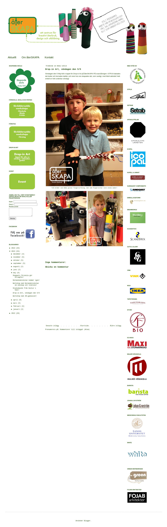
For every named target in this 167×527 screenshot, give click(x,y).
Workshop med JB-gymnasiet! (25, 298)
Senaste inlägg (52, 326)
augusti (17, 268)
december (17, 255)
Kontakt (49, 57)
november (17, 259)
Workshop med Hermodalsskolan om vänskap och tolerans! (26, 286)
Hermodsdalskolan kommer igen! (26, 282)
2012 (13, 315)
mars (15, 305)
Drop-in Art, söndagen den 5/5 (26, 294)
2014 (13, 250)
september (17, 265)
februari (17, 308)
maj (15, 274)
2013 (13, 253)
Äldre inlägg (115, 326)
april (16, 301)
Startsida (84, 326)
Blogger (87, 521)
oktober (17, 262)
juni (15, 271)
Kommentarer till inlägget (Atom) (75, 329)
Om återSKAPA (30, 57)
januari (17, 311)
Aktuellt (12, 57)
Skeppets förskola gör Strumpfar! (22, 278)
